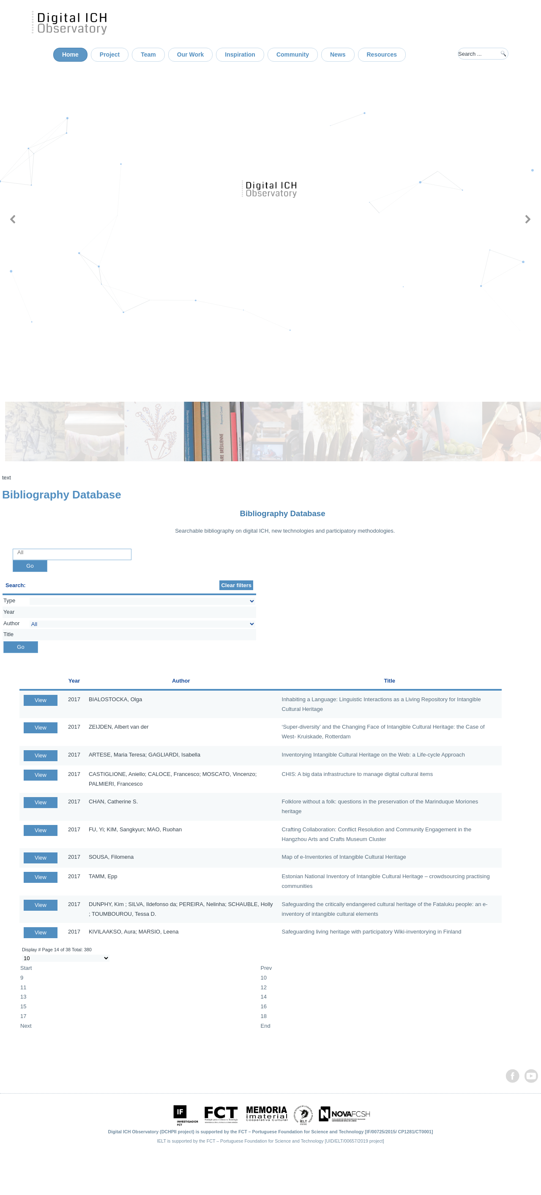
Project (110, 54)
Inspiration (240, 54)
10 (264, 978)
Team (148, 54)
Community (292, 54)
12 (264, 987)
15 (23, 1006)
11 (23, 987)
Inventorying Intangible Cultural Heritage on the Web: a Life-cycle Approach (373, 754)
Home (70, 54)
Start (26, 968)
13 (23, 997)
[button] (13, 219)
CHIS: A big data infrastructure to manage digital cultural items (357, 774)
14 (264, 997)
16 (264, 1006)
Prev (266, 968)
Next (26, 1026)
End (265, 1026)
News (338, 54)
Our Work (190, 54)
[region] (270, 219)
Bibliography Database (282, 513)
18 (264, 1016)
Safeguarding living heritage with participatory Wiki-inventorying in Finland (372, 931)
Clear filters (236, 585)
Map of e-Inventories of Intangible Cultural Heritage (344, 857)
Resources (382, 54)
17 (23, 1016)
